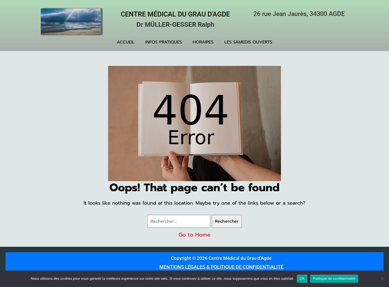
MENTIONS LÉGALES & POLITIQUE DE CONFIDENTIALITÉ (221, 267)
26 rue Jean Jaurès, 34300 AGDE (299, 14)
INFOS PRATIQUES (163, 42)
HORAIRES (203, 42)
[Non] (382, 278)
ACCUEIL (126, 42)
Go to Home (194, 235)
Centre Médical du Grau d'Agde (175, 14)
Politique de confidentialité (334, 278)
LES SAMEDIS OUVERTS (248, 42)
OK (302, 278)
